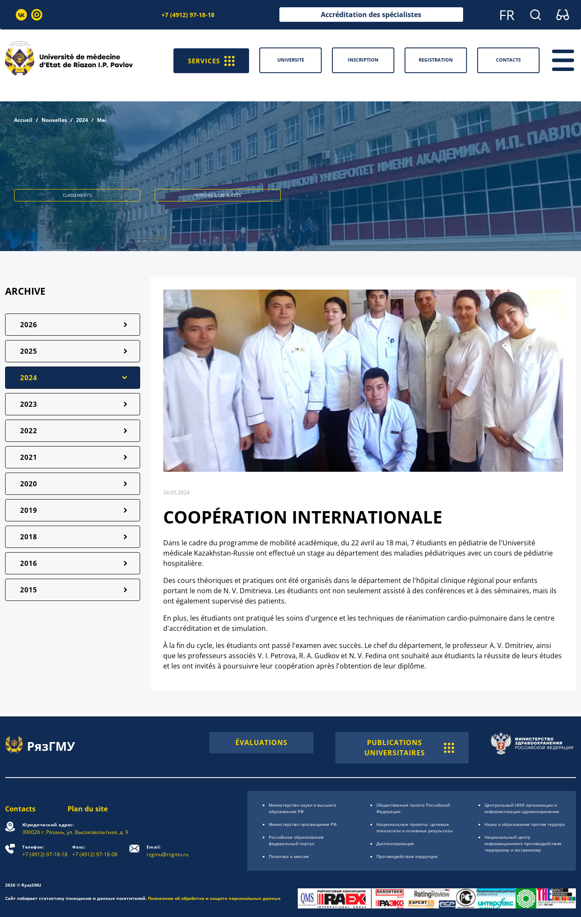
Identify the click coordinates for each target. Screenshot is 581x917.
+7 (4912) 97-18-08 (94, 851)
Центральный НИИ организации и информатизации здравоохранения (521, 808)
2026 (28, 324)
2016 (28, 563)
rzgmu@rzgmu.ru (167, 851)
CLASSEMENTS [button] (77, 195)
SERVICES (210, 60)
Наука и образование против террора (524, 824)
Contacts (20, 808)
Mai (101, 120)
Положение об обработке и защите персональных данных (214, 898)
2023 (28, 404)
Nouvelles (54, 120)
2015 (28, 590)
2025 (28, 351)
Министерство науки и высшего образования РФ (302, 808)
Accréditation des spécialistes (371, 14)
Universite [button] (290, 59)
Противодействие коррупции (406, 856)
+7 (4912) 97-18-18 (187, 15)
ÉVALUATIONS (261, 742)
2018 (28, 536)
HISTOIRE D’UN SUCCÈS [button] (217, 195)
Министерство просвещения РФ (303, 824)
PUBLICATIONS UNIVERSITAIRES (409, 747)
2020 (28, 483)
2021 (28, 457)
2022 (28, 430)
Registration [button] (436, 59)
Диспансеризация (395, 843)
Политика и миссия (289, 856)
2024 (82, 120)
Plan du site (87, 808)
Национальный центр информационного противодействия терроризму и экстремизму (522, 843)
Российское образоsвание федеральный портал (296, 840)
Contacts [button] (508, 59)
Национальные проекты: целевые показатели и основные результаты (414, 827)
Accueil (23, 120)
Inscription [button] (363, 59)
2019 (28, 510)
